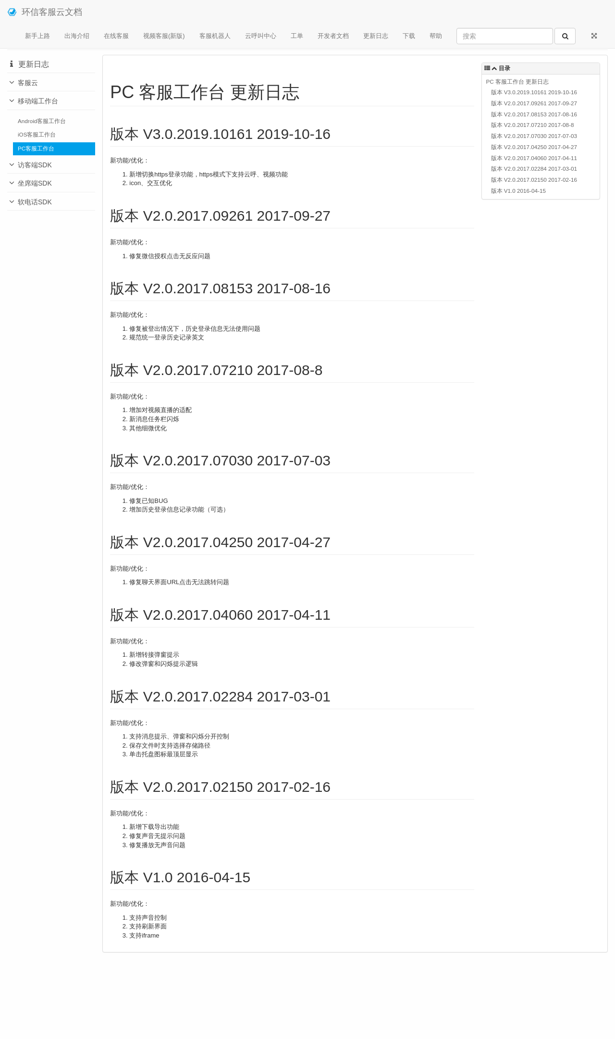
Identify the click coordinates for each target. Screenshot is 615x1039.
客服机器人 (215, 35)
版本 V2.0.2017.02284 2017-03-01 (534, 168)
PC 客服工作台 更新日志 (517, 81)
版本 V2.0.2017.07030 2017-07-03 (534, 136)
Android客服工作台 (42, 121)
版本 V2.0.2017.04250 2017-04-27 (534, 147)
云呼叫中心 (260, 35)
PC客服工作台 (36, 148)
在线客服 (116, 35)
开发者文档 (333, 35)
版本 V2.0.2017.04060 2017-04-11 (534, 158)
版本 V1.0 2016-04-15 (518, 191)
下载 (409, 35)
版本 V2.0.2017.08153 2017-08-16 (534, 114)
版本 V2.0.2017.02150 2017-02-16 (534, 179)
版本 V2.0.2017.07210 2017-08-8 (532, 125)
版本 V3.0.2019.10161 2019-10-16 (534, 92)
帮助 (436, 35)
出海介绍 (76, 35)
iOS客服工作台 (37, 134)
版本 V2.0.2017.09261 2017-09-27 (534, 103)
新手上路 (37, 35)
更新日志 (375, 35)
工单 (297, 35)
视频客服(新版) (164, 35)
